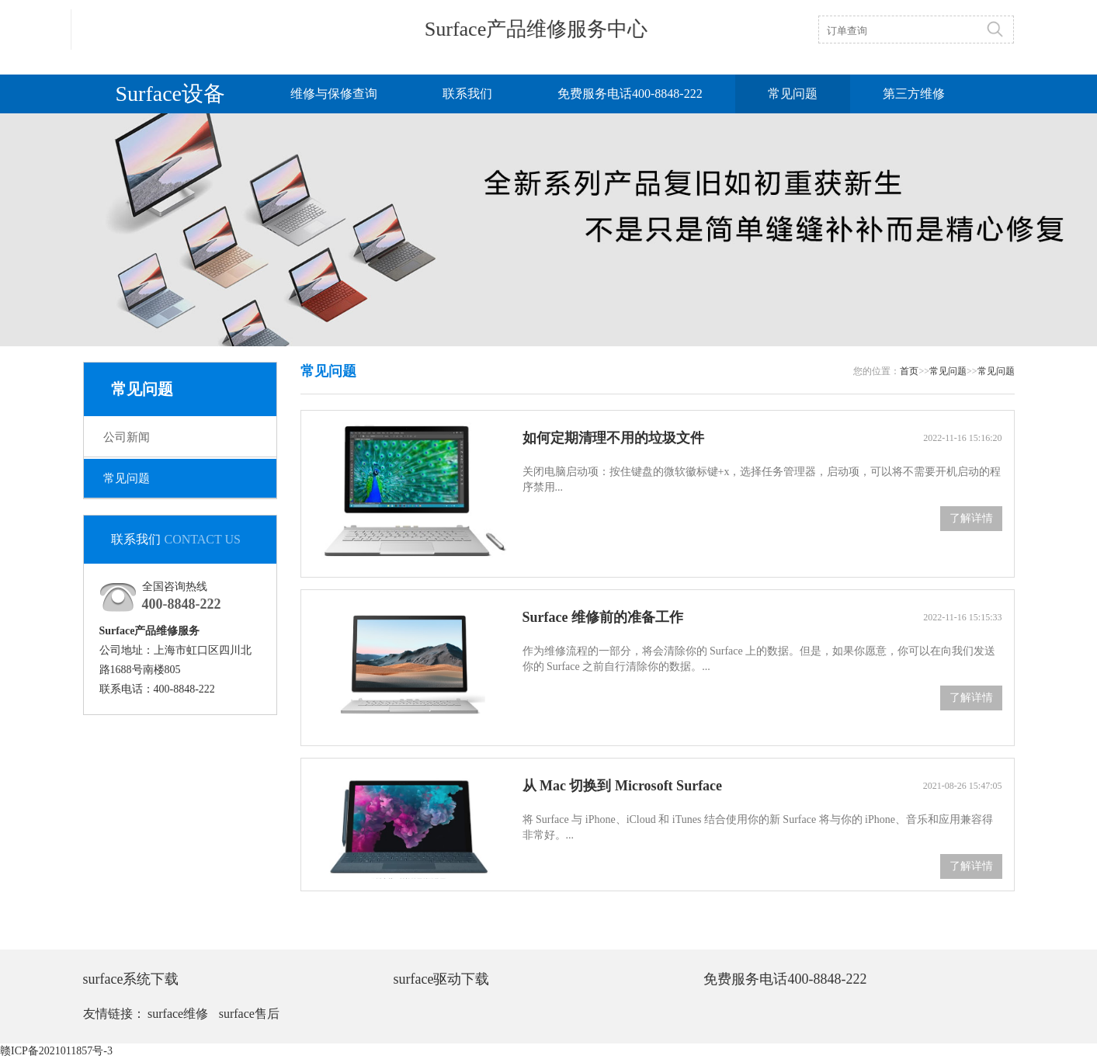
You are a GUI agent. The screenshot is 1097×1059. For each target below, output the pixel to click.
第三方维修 (914, 93)
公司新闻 (126, 437)
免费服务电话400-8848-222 (630, 93)
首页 (909, 371)
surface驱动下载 (441, 979)
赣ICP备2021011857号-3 (56, 1051)
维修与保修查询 (333, 93)
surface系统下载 (131, 979)
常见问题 (793, 93)
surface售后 (249, 1013)
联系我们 (467, 93)
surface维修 (178, 1013)
